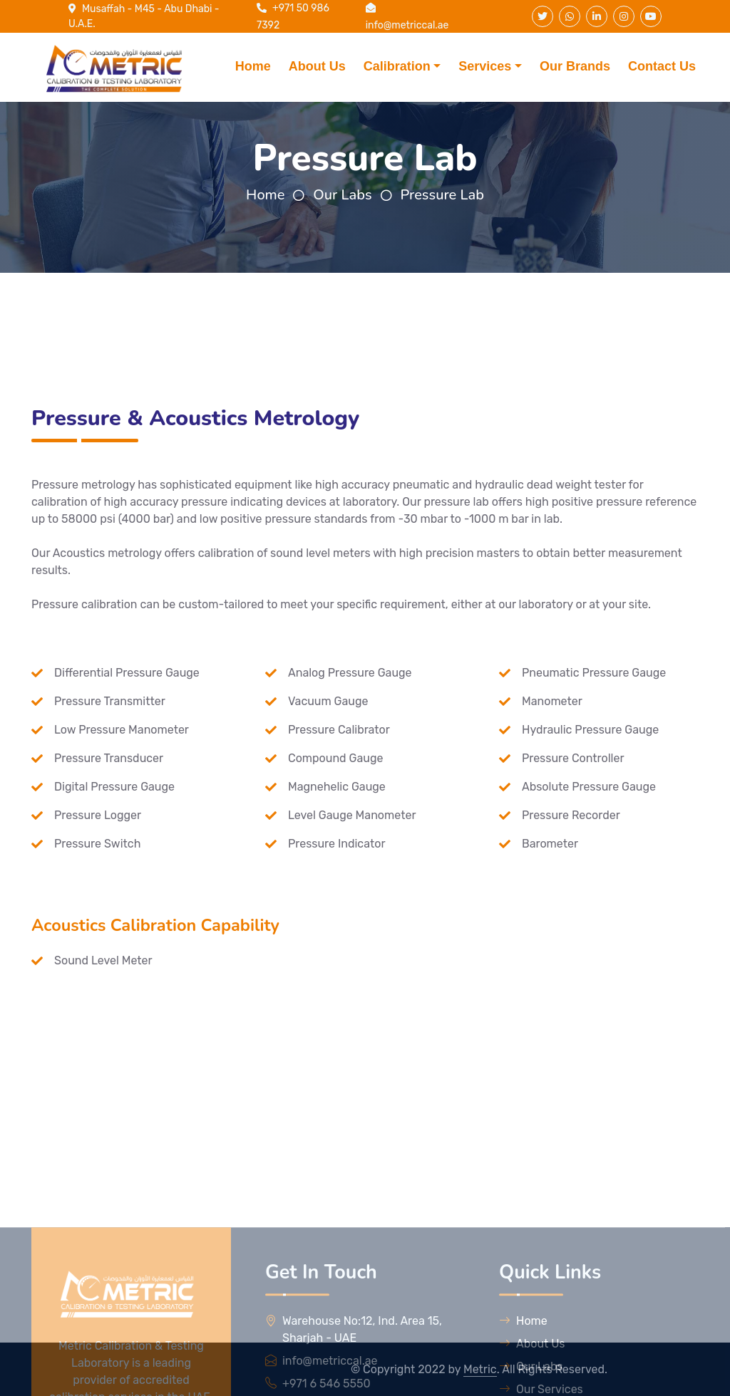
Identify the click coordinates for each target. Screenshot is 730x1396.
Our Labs (342, 194)
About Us (317, 66)
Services (484, 66)
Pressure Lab (441, 194)
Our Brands (575, 66)
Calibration (397, 66)
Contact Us (662, 66)
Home (253, 66)
